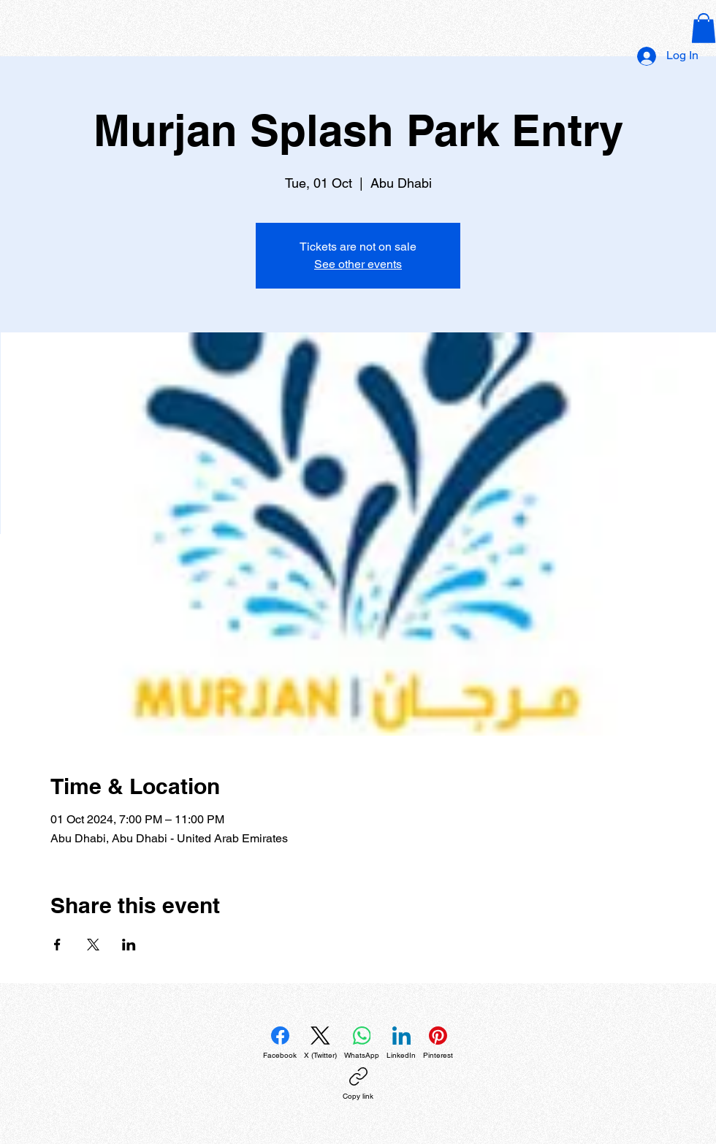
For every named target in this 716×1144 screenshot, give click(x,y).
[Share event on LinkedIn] (129, 944)
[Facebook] (280, 1043)
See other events (358, 264)
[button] (703, 28)
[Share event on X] (93, 944)
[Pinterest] (438, 1043)
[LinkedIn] (401, 1043)
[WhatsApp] (361, 1043)
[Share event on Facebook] (57, 944)
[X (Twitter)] (320, 1043)
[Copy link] (358, 1084)
